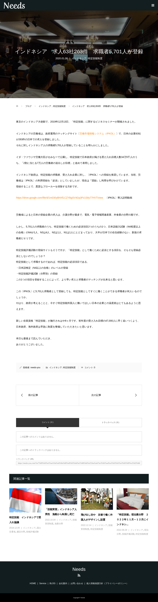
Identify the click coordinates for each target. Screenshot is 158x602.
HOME (33, 583)
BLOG (52, 583)
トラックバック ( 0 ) (110, 422)
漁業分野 (59, 523)
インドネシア (79, 58)
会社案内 (63, 583)
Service (42, 583)
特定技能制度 (95, 58)
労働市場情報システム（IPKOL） (98, 133)
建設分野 (21, 531)
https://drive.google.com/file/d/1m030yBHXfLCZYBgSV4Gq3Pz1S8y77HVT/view (59, 197)
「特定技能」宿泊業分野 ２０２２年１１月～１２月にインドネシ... (132, 519)
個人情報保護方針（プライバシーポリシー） (107, 583)
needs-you (35, 367)
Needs (79, 569)
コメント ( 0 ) (47, 422)
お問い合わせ (77, 583)
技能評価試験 (32, 531)
